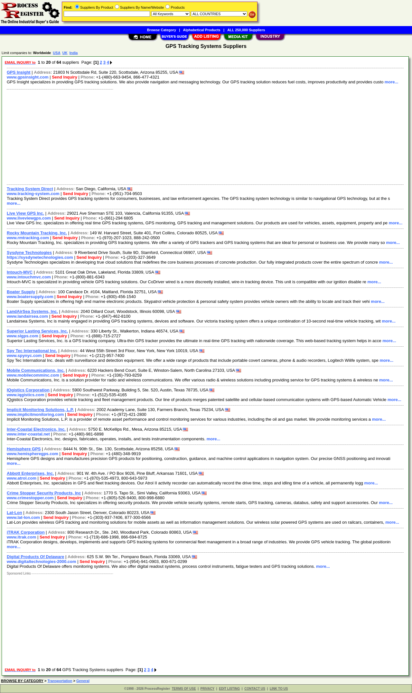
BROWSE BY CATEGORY (22, 681)
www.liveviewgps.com (29, 218)
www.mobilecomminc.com (33, 375)
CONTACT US (254, 688)
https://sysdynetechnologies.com (40, 257)
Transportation (59, 681)
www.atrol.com (21, 478)
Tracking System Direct (30, 188)
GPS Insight (19, 72)
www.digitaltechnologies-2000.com (41, 561)
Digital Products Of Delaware (35, 556)
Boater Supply (21, 291)
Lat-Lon (14, 512)
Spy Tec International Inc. (32, 350)
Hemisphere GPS (24, 448)
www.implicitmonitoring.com (35, 414)
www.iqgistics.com (25, 394)
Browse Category (161, 30)
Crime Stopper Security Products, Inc (44, 493)
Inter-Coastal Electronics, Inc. (36, 429)
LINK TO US (279, 688)
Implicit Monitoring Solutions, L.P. (40, 409)
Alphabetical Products (201, 30)
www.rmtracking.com (28, 237)
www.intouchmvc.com (29, 277)
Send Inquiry (64, 77)
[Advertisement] (197, 136)
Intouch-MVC (20, 272)
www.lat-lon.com (23, 517)
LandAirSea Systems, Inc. (32, 311)
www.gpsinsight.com (28, 77)
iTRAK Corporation (26, 532)
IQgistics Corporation (28, 390)
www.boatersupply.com (30, 296)
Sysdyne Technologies (29, 252)
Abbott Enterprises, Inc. (30, 473)
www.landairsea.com (27, 316)
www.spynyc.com (24, 355)
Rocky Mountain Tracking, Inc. (37, 232)
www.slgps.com (22, 335)
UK (65, 53)
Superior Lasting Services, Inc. (37, 331)
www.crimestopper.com (30, 497)
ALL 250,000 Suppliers (246, 30)
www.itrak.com (21, 537)
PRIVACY (208, 688)
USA (56, 53)
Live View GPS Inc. (25, 213)
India (74, 53)
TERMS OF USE (184, 688)
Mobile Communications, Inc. (36, 370)
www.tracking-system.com (33, 193)
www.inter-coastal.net (28, 434)
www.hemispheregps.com (32, 453)
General (82, 681)
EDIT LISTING (229, 688)
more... (391, 82)
